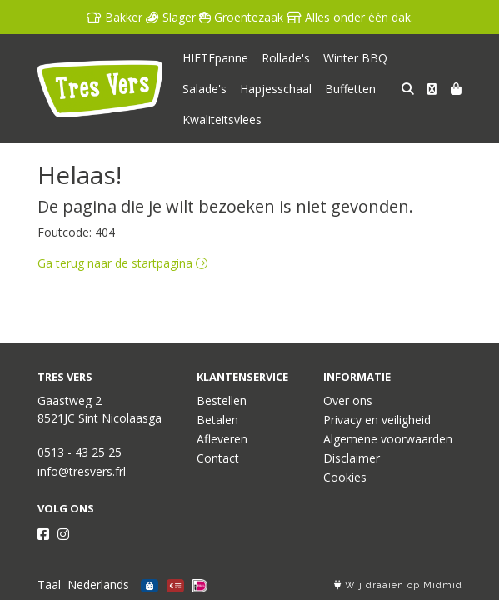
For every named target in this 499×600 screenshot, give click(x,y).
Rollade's (286, 58)
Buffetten (350, 89)
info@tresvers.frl (81, 471)
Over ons (347, 400)
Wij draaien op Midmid (398, 585)
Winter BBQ (355, 58)
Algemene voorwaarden (387, 439)
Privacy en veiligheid (377, 420)
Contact (218, 458)
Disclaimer (351, 458)
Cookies (345, 477)
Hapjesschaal (276, 89)
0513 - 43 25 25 (79, 452)
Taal (49, 584)
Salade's (204, 89)
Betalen (217, 420)
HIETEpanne (215, 58)
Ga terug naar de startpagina (122, 263)
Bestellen (222, 400)
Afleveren (222, 439)
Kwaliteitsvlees (222, 120)
